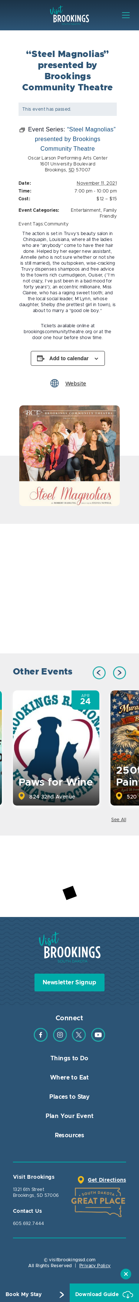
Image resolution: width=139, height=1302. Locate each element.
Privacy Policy (95, 1265)
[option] (69, 455)
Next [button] (119, 672)
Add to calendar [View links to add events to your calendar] (69, 358)
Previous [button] (99, 672)
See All (118, 819)
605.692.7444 (28, 1223)
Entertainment (86, 210)
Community (56, 224)
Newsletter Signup (69, 982)
